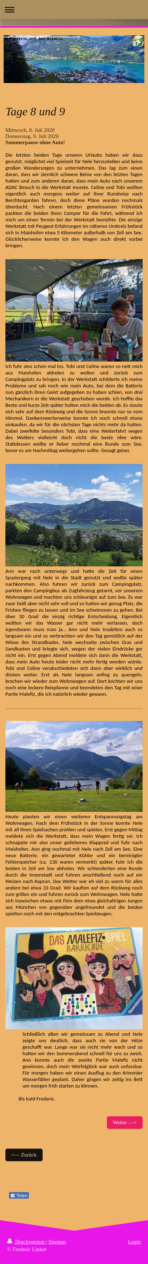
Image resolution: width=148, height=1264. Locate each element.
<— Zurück (24, 1155)
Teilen (18, 1195)
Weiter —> (125, 1122)
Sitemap (57, 1242)
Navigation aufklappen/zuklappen (74, 9)
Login (134, 1242)
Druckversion (26, 1242)
